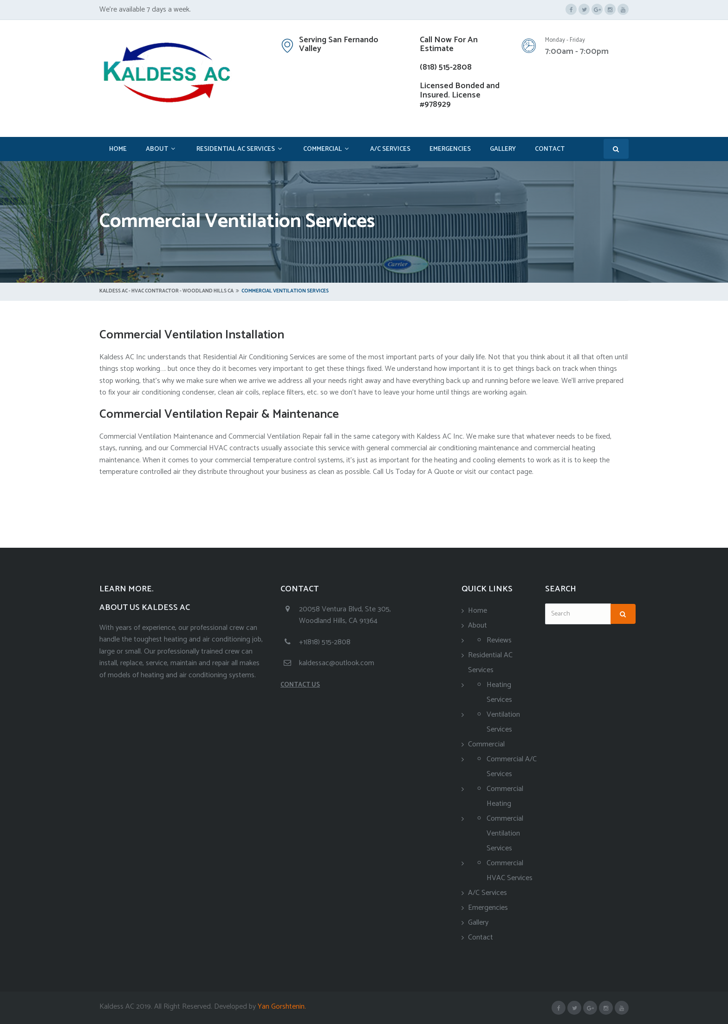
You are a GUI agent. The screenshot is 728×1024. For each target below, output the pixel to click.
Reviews (499, 640)
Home (118, 149)
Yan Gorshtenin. (281, 1006)
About (157, 149)
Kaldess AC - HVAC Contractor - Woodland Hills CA (166, 291)
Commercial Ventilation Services (505, 833)
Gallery (503, 149)
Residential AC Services (235, 149)
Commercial (322, 149)
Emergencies (450, 149)
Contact (550, 149)
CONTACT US (300, 685)
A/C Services (390, 149)
